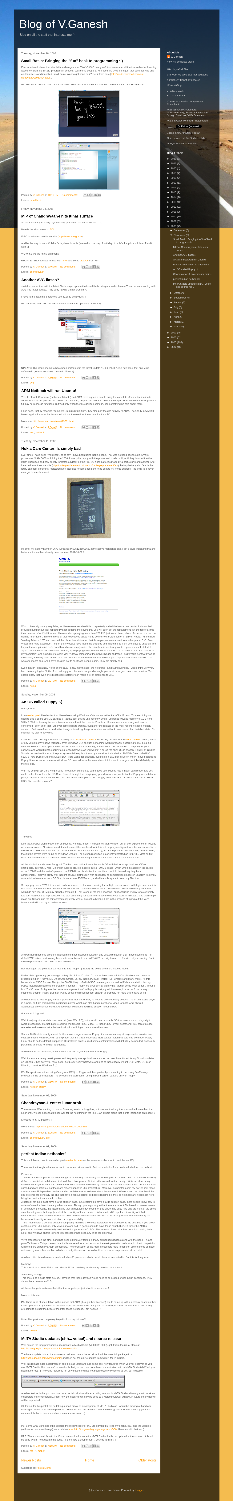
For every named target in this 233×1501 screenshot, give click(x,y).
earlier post (33, 715)
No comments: (70, 195)
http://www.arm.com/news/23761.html (53, 421)
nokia (33, 685)
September (180, 297)
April (176, 316)
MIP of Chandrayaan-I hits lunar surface (57, 216)
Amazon (186, 132)
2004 (174, 347)
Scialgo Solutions (176, 115)
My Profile (190, 143)
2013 (174, 202)
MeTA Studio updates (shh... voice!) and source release (71, 1339)
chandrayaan (37, 271)
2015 (174, 192)
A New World (177, 91)
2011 (174, 211)
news (64, 260)
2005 (174, 342)
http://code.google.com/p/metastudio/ (41, 1358)
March (177, 321)
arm (32, 432)
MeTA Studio (189, 138)
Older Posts (147, 1460)
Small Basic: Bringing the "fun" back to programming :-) (72, 61)
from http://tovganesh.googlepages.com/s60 (92, 1429)
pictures (84, 260)
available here (74, 1160)
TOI (52, 229)
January (178, 326)
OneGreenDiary (175, 112)
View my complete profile (181, 61)
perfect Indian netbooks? (44, 1154)
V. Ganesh (177, 56)
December (180, 230)
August (178, 302)
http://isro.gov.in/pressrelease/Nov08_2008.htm (61, 1126)
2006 (174, 337)
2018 (174, 177)
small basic (36, 200)
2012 (174, 206)
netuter (34, 1086)
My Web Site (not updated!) (193, 74)
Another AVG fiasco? (40, 280)
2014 (174, 197)
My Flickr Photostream (195, 120)
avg (32, 382)
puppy (42, 1086)
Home (89, 1460)
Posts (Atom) (43, 1467)
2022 (174, 163)
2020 (174, 168)
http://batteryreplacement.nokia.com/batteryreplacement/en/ (85, 465)
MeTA (33, 1450)
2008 (174, 226)
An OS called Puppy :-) (41, 702)
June (177, 312)
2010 (174, 216)
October (178, 292)
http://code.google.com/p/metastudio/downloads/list (49, 1348)
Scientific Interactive (197, 112)
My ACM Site (180, 69)
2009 (174, 221)
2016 (174, 187)
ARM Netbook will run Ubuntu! (48, 391)
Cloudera (191, 109)
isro (48, 1137)
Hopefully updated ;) (191, 80)
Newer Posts (31, 1460)
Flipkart (196, 132)
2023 (174, 158)
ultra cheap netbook (86, 739)
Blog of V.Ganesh (63, 24)
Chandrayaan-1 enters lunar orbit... (52, 1103)
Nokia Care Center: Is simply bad (51, 448)
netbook (40, 432)
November (180, 235)
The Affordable (178, 95)
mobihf (41, 1450)
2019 (174, 173)
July (176, 307)
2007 (174, 332)
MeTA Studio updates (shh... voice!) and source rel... (192, 285)
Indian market (132, 739)
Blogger (139, 1490)
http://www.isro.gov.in (70, 236)
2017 (174, 182)
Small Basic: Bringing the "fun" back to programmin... (193, 241)
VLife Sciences (195, 115)
